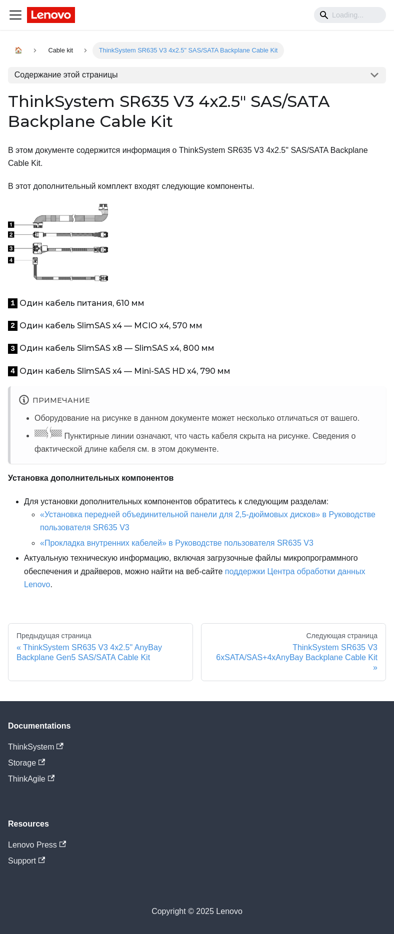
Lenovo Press (37, 845)
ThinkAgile (31, 779)
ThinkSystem (36, 747)
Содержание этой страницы (66, 74)
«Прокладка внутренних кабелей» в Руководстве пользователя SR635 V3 (177, 543)
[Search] (350, 15)
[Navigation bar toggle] (15, 14)
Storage (26, 763)
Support (26, 861)
